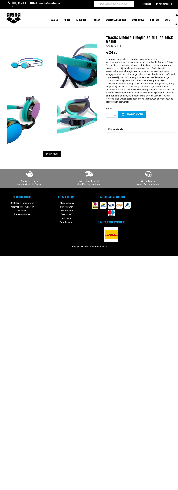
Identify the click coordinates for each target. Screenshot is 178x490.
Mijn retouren (66, 207)
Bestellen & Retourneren (22, 203)
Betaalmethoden (22, 214)
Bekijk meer (52, 153)
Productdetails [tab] (115, 129)
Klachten (22, 210)
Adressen (66, 218)
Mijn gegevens (67, 203)
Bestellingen (67, 210)
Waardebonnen (66, 222)
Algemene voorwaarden (22, 207)
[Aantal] (109, 114)
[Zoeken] (114, 4)
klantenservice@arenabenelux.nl (47, 3)
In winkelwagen (132, 114)
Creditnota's (67, 214)
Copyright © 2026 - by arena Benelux (89, 246)
